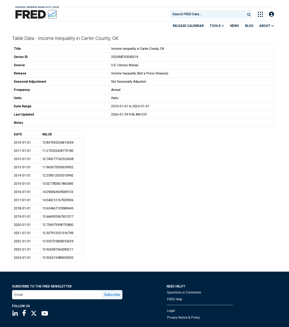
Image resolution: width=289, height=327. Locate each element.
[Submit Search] (249, 14)
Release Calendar (188, 26)
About (266, 26)
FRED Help (174, 299)
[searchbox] (208, 14)
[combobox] (207, 14)
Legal (171, 311)
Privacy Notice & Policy (183, 317)
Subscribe (112, 294)
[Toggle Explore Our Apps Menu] (260, 14)
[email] (57, 294)
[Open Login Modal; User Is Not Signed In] (271, 14)
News (234, 26)
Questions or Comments (184, 292)
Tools (217, 26)
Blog (249, 26)
